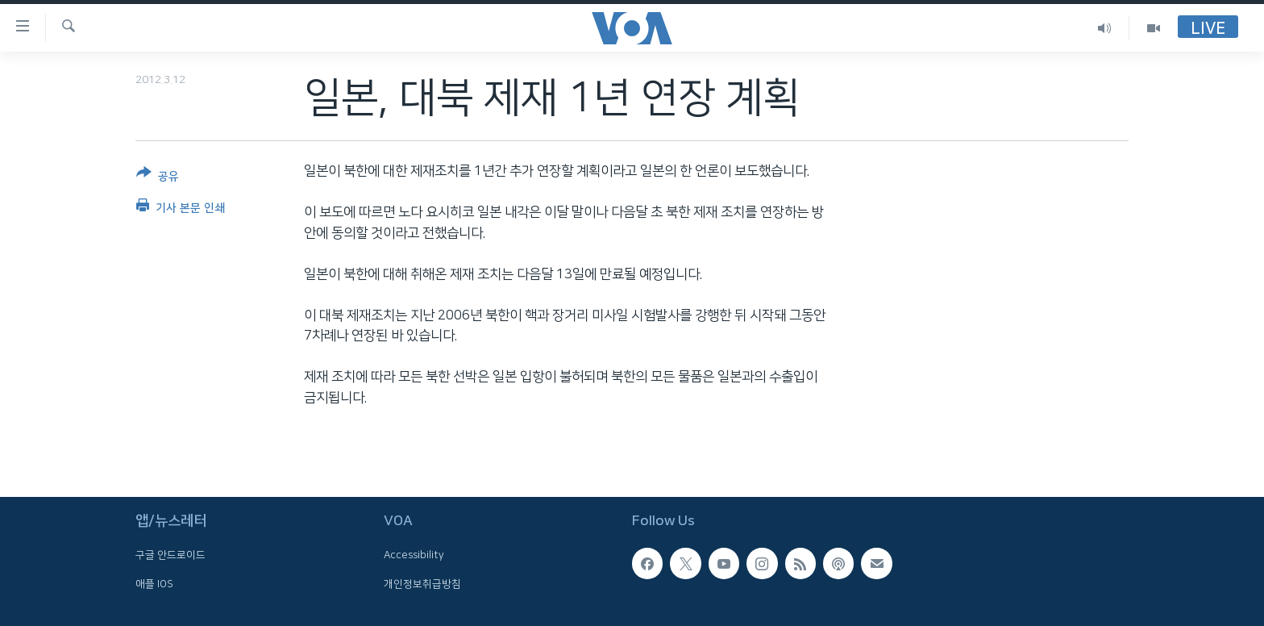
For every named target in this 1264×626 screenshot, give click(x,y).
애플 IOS (154, 584)
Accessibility (414, 555)
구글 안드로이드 (170, 555)
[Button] (157, 177)
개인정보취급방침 (422, 584)
